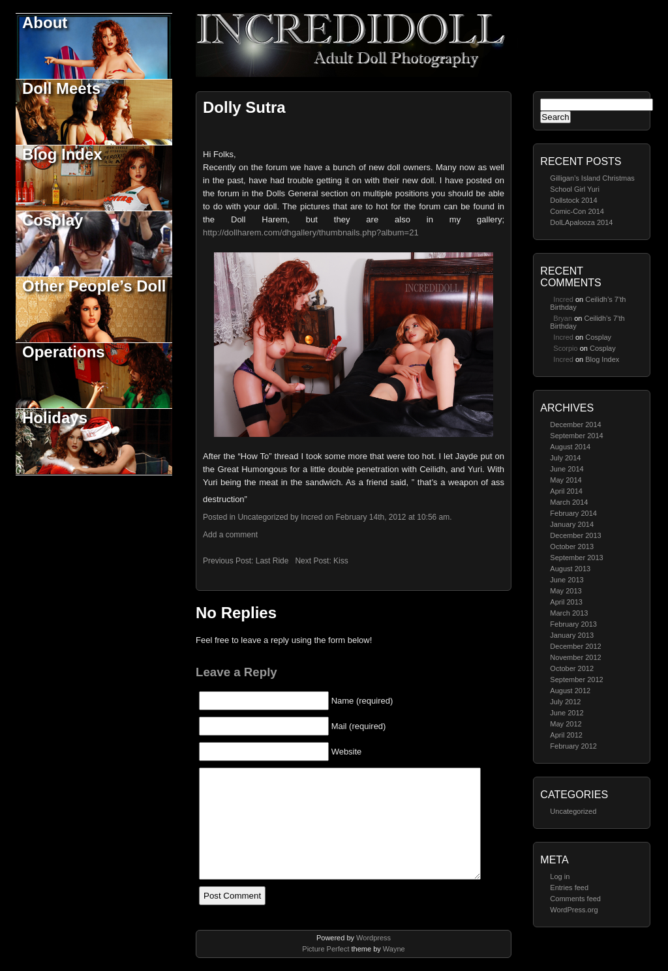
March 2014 (569, 502)
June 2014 (566, 469)
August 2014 (570, 447)
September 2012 (576, 679)
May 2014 (565, 480)
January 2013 (572, 635)
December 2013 (575, 535)
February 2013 (573, 624)
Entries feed (569, 887)
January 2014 (572, 524)
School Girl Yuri (575, 189)
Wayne (394, 949)
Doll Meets (61, 88)
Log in (559, 876)
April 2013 (566, 602)
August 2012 (570, 691)
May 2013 (565, 591)
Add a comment (230, 534)
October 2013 (572, 546)
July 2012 (565, 702)
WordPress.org (574, 910)
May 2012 (565, 724)
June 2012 (566, 713)
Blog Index (62, 154)
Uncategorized (573, 811)
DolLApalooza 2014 (581, 222)
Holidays (54, 417)
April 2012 (566, 735)
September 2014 (576, 436)
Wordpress (373, 938)
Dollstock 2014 (573, 200)
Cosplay (52, 220)
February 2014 (573, 513)
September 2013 (576, 557)
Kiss (340, 560)
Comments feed (575, 899)
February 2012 (573, 746)
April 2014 (566, 491)
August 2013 (570, 569)
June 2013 (566, 580)
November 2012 (575, 657)
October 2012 (572, 668)
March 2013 (569, 613)
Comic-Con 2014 (577, 211)
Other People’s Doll (94, 286)
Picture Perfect (325, 949)
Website (346, 751)
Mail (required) (358, 726)
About (44, 22)
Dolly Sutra (244, 107)
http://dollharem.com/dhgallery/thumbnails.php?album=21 (311, 232)
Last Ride (272, 560)
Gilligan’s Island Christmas (592, 178)
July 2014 (565, 458)
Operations (63, 352)
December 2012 (575, 646)
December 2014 (575, 424)
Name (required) (362, 701)
